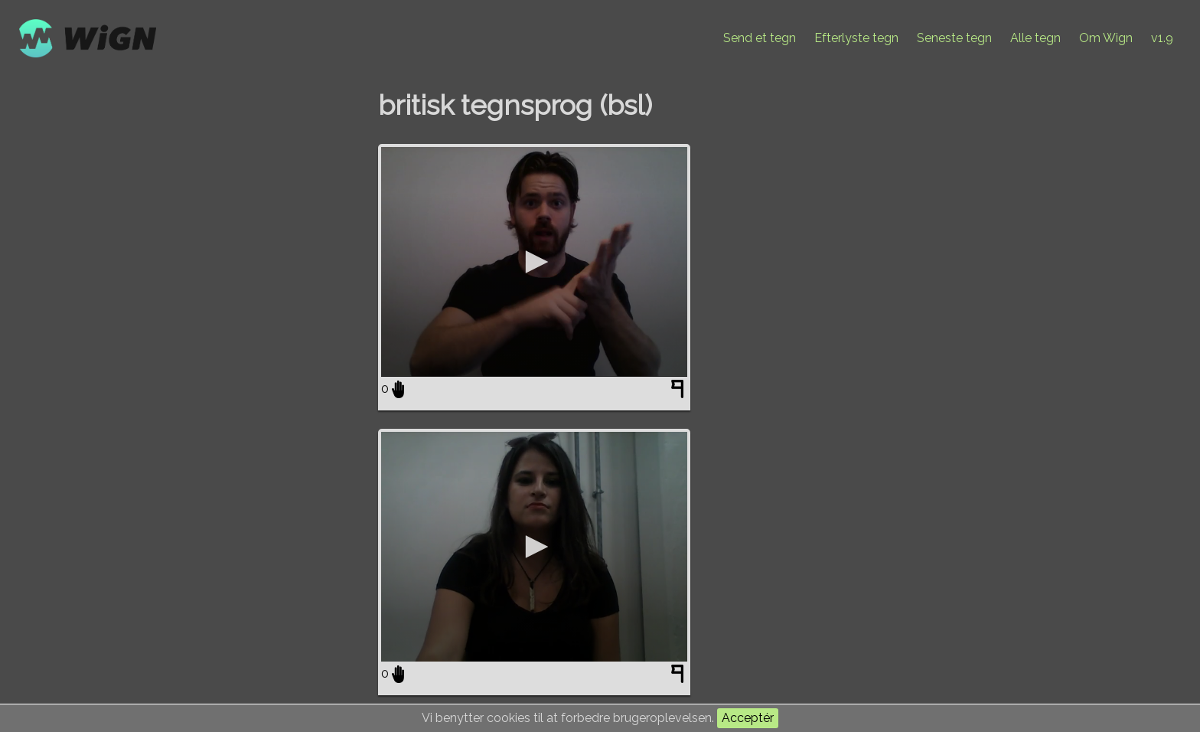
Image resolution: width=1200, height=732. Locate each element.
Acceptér (748, 718)
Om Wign (1106, 38)
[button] (534, 262)
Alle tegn (1035, 38)
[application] (534, 262)
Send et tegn (759, 38)
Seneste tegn (954, 38)
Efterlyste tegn (856, 38)
